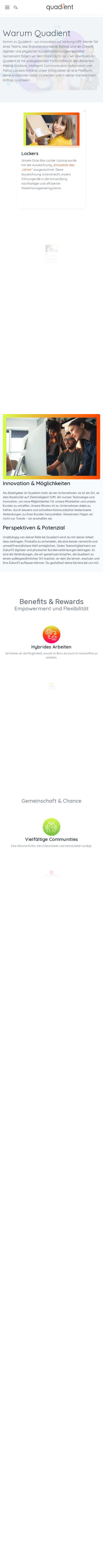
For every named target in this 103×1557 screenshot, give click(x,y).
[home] (60, 7)
